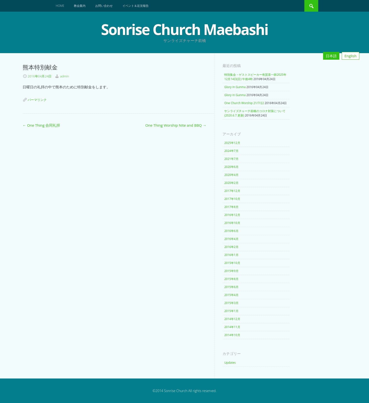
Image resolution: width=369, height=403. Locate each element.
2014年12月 (232, 319)
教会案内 (80, 6)
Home (60, 6)
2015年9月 (231, 271)
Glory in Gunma (235, 87)
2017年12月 (232, 191)
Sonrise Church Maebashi (184, 29)
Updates (230, 363)
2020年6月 (231, 167)
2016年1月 (231, 255)
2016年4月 (231, 239)
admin (64, 76)
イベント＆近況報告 (135, 6)
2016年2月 (231, 247)
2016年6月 (231, 231)
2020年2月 (231, 183)
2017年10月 (232, 199)
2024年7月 (231, 151)
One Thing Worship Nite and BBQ (175, 125)
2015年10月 (232, 263)
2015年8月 (231, 279)
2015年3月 (231, 303)
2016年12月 (232, 215)
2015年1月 (231, 311)
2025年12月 (232, 143)
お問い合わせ (104, 6)
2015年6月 (231, 287)
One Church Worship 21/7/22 (244, 103)
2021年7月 (231, 159)
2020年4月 (231, 175)
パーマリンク (37, 100)
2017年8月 (231, 207)
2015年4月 (231, 295)
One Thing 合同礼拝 (41, 125)
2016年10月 (232, 223)
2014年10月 (232, 335)
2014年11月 (232, 327)
